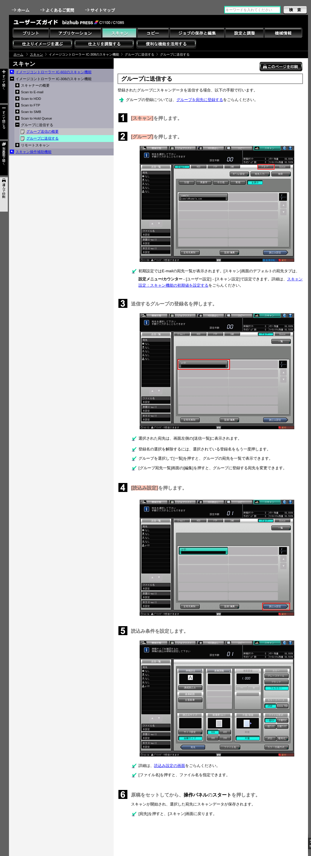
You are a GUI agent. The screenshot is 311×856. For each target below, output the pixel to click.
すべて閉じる (4, 122)
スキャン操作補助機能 (33, 152)
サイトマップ (100, 10)
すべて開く (4, 86)
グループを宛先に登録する (199, 99)
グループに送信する (42, 138)
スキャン (36, 54)
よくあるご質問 (57, 10)
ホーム (21, 10)
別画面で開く (4, 158)
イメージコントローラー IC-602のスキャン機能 (54, 72)
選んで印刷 (4, 194)
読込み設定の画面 (169, 765)
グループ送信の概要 (42, 131)
